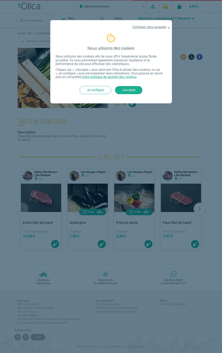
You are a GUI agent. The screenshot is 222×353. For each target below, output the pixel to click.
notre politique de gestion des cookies (109, 77)
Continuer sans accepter (149, 27)
